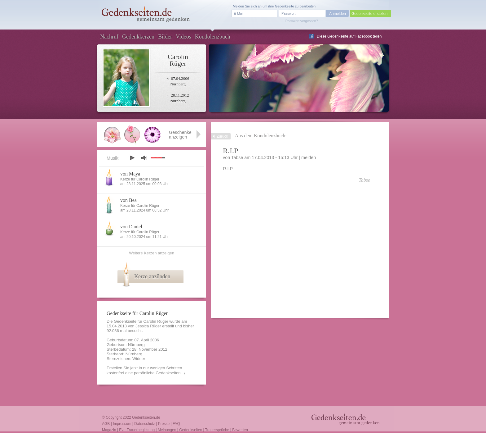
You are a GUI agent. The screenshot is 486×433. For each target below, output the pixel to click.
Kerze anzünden (152, 276)
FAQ (176, 424)
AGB (106, 424)
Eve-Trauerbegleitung (137, 430)
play (132, 158)
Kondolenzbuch (212, 37)
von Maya (130, 173)
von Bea (128, 200)
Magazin (109, 430)
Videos (183, 37)
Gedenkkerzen (138, 37)
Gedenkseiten (190, 430)
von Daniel (131, 226)
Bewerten (240, 430)
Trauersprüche (217, 430)
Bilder (165, 37)
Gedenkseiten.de (146, 417)
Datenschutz (144, 424)
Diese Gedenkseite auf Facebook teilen (349, 36)
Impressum (122, 424)
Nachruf (109, 37)
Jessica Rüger (148, 326)
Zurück (222, 136)
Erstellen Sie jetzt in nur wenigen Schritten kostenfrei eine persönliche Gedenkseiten (144, 370)
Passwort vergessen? (301, 21)
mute (144, 157)
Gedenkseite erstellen (369, 13)
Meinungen (167, 430)
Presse (164, 424)
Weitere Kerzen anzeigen (151, 253)
